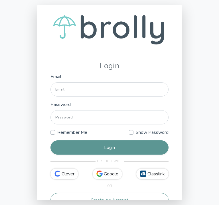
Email (55, 76)
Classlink (152, 174)
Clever (64, 174)
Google (107, 174)
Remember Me (72, 132)
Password (60, 104)
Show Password (152, 132)
